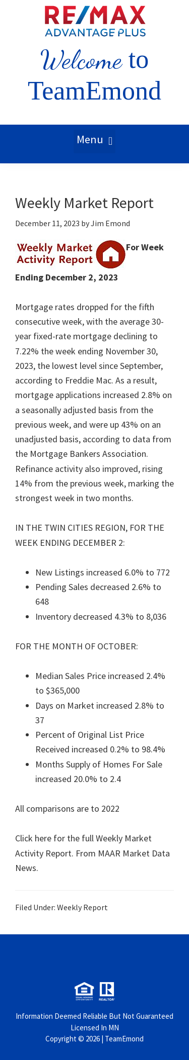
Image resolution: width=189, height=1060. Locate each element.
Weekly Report (82, 907)
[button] (94, 141)
